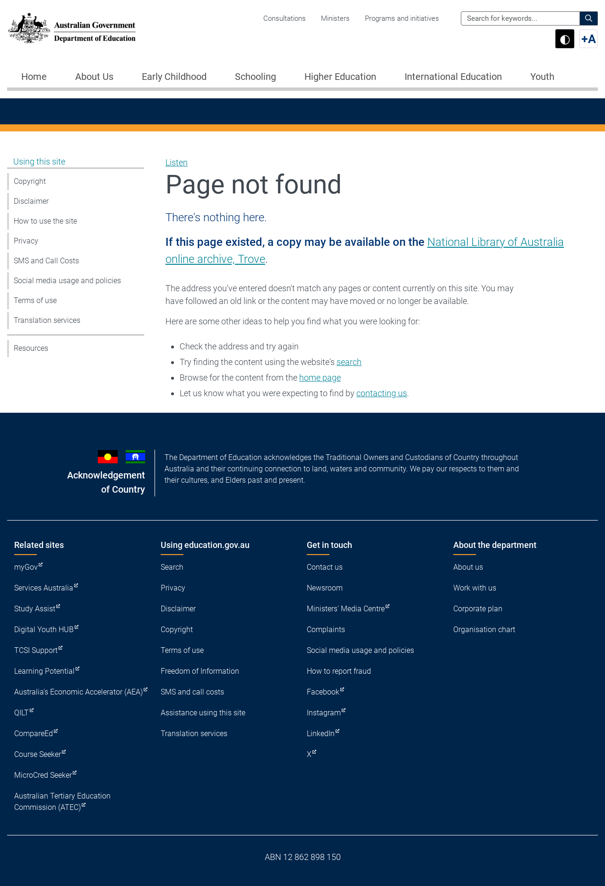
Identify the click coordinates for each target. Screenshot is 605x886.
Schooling (255, 76)
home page (320, 377)
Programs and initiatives (402, 18)
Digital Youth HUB (44, 629)
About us (468, 567)
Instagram (324, 712)
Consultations (284, 18)
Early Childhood (174, 76)
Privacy (26, 240)
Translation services (47, 320)
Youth (542, 76)
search (349, 362)
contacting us (381, 393)
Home (34, 76)
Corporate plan (477, 608)
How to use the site (45, 221)
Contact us (325, 567)
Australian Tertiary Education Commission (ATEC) (62, 801)
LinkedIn (321, 733)
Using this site (39, 161)
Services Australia (43, 587)
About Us (94, 76)
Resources (31, 348)
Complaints (326, 629)
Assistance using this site (203, 712)
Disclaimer (31, 201)
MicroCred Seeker (43, 775)
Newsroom (325, 587)
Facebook (323, 691)
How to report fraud (339, 671)
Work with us (474, 587)
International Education (453, 76)
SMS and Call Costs (46, 260)
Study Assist (34, 608)
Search (172, 567)
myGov (26, 567)
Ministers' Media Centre (346, 608)
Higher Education (340, 76)
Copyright (30, 181)
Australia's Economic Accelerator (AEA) (78, 691)
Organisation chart (484, 629)
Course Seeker (37, 754)
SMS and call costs (192, 691)
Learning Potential (44, 671)
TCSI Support (36, 650)
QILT (21, 712)
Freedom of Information (200, 671)
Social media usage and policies (67, 280)
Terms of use (35, 300)
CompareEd (33, 733)
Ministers (335, 18)
